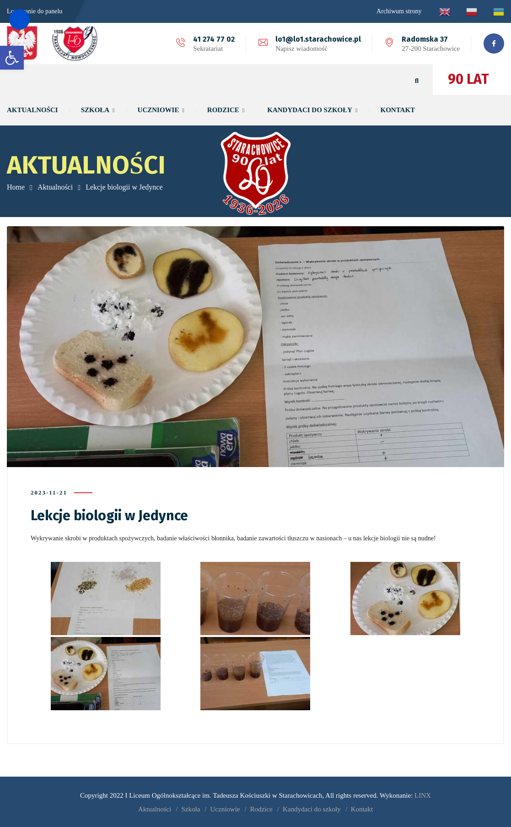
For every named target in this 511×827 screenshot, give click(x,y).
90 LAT (468, 79)
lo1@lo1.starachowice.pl (318, 39)
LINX (422, 795)
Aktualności (55, 187)
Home (16, 187)
